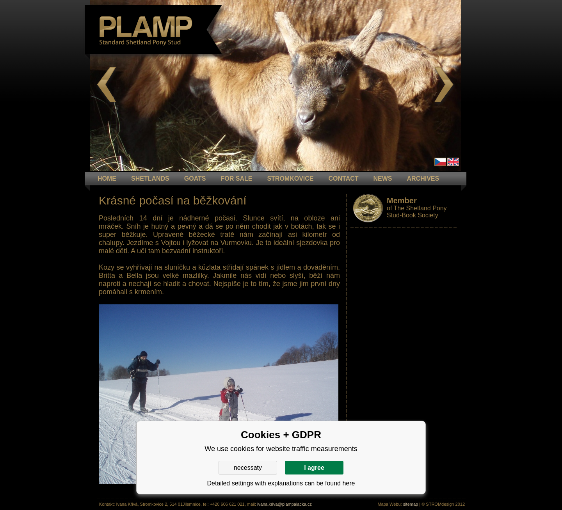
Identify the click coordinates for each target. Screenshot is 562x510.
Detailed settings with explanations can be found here (281, 483)
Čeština (440, 162)
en (453, 162)
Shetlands (150, 178)
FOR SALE (236, 178)
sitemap (410, 504)
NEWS (382, 178)
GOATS (195, 178)
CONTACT (344, 178)
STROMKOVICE (290, 178)
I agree (314, 467)
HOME (107, 178)
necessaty (248, 467)
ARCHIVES (423, 178)
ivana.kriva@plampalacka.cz (284, 504)
